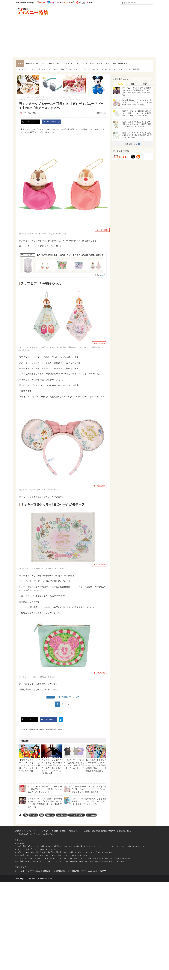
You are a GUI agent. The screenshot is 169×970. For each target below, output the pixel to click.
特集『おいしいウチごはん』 (42, 861)
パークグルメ (110, 69)
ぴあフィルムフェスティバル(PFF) (93, 871)
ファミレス (83, 855)
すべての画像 (102, 230)
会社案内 (18, 831)
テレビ (18, 846)
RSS (138, 157)
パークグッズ (98, 69)
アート (107, 846)
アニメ (48, 846)
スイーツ (30, 855)
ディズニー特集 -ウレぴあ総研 (32, 11)
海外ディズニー (31, 63)
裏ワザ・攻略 (59, 69)
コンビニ (60, 855)
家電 (94, 858)
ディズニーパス (107, 852)
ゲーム (92, 846)
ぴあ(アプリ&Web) (33, 871)
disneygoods (91, 815)
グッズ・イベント (71, 63)
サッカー (123, 846)
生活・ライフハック (36, 858)
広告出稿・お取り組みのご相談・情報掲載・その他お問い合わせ (107, 831)
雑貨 (106, 858)
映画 (42, 846)
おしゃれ (41, 849)
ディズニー (19, 852)
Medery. (91, 2)
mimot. (50, 2)
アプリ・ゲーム (103, 63)
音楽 (58, 63)
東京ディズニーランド (27, 69)
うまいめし (60, 2)
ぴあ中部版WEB (73, 871)
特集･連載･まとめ (120, 63)
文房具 (101, 858)
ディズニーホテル (123, 69)
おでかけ (53, 858)
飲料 (41, 855)
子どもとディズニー (73, 69)
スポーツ (115, 846)
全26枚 (102, 275)
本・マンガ (84, 846)
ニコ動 (76, 846)
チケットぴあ (20, 871)
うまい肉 (80, 2)
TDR (20, 63)
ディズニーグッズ (81, 852)
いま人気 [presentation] (119, 84)
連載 (21, 861)
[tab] (119, 84)
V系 (29, 846)
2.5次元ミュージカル (60, 846)
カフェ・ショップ (71, 855)
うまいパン (70, 2)
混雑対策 (59, 852)
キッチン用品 (114, 858)
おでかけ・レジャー (53, 849)
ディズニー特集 (30, 113)
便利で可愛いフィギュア (62, 697)
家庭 (27, 849)
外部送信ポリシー (75, 831)
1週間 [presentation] (145, 84)
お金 (46, 858)
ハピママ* (30, 2)
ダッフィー (87, 69)
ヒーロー (143, 846)
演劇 (70, 846)
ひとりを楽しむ (127, 858)
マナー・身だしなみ (65, 858)
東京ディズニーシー (44, 69)
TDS (41, 815)
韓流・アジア (132, 846)
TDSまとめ (50, 815)
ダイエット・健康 (85, 858)
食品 (36, 855)
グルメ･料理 (19, 855)
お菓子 (47, 855)
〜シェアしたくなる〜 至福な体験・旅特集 (68, 861)
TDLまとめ (33, 815)
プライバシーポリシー (31, 831)
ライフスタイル (20, 858)
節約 (75, 858)
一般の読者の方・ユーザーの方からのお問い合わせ (36, 834)
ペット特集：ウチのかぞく (94, 861)
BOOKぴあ (47, 871)
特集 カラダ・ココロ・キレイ (115, 861)
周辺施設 (135, 69)
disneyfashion (62, 815)
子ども (33, 849)
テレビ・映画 (47, 63)
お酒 (53, 855)
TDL (25, 815)
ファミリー (19, 849)
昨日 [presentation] (132, 84)
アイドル (36, 846)
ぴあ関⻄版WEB (59, 871)
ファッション (87, 63)
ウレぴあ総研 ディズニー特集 (41, 2)
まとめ (27, 861)
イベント (100, 846)
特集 (16, 861)
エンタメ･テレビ (21, 843)
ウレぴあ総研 (21, 2)
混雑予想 (50, 852)
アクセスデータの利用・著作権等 (54, 831)
